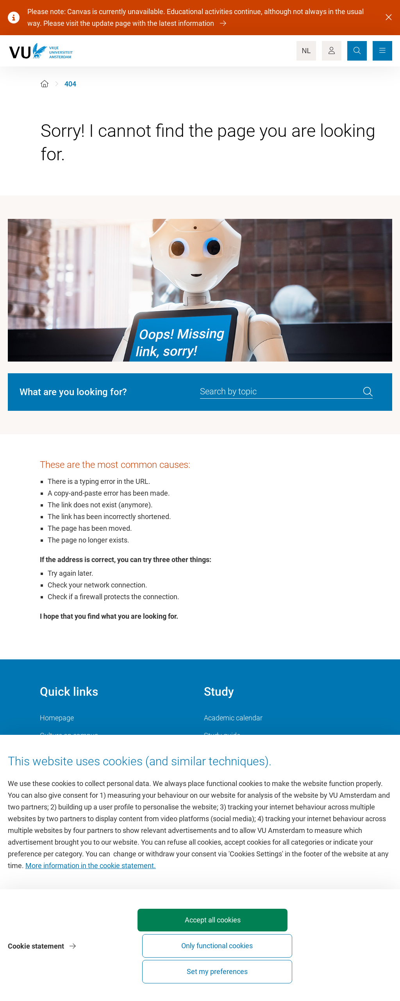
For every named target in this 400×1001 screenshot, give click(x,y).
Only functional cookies (261, 968)
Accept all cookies (174, 971)
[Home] (44, 84)
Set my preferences (347, 971)
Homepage (57, 718)
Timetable (219, 753)
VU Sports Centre (66, 753)
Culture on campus (69, 735)
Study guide (222, 735)
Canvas (215, 770)
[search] (368, 392)
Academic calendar (233, 718)
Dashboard (57, 770)
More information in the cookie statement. (90, 910)
